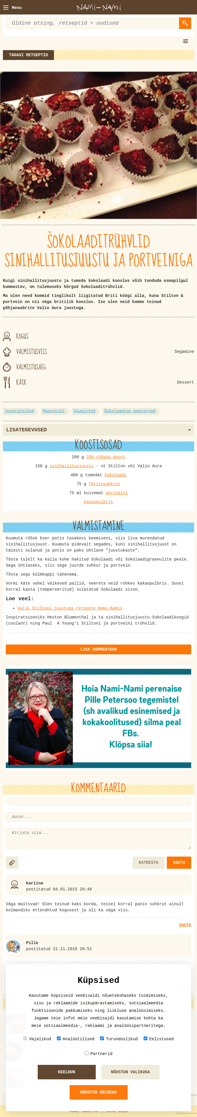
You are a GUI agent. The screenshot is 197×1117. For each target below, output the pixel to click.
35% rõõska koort (105, 457)
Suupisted (84, 411)
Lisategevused (98, 430)
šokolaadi (116, 475)
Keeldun (66, 1072)
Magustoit (54, 411)
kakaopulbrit (98, 502)
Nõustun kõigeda (98, 1092)
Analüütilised (75, 1038)
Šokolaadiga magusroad (129, 411)
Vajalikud (37, 1038)
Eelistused (159, 1038)
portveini (117, 493)
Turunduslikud (119, 1038)
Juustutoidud (19, 411)
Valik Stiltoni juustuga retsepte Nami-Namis (69, 608)
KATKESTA (148, 862)
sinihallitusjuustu (71, 466)
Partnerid (99, 1053)
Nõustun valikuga (130, 1072)
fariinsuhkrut (104, 484)
